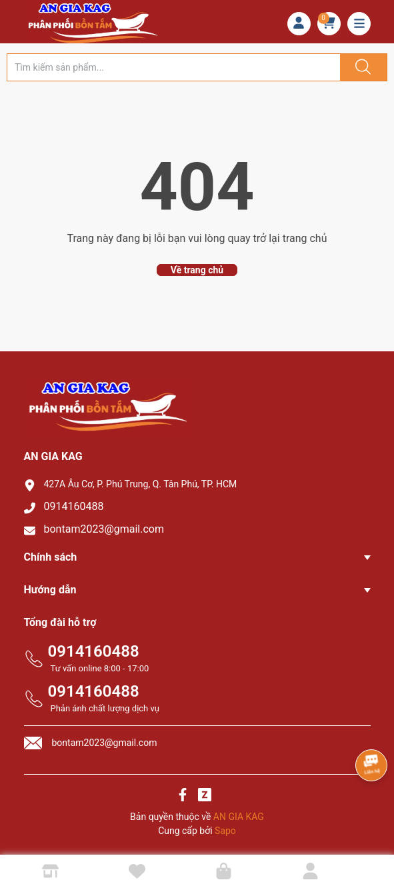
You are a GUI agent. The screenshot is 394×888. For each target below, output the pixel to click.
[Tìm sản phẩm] (173, 67)
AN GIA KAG (238, 816)
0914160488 (74, 506)
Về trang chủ (197, 270)
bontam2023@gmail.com (104, 529)
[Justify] (361, 67)
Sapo (225, 830)
